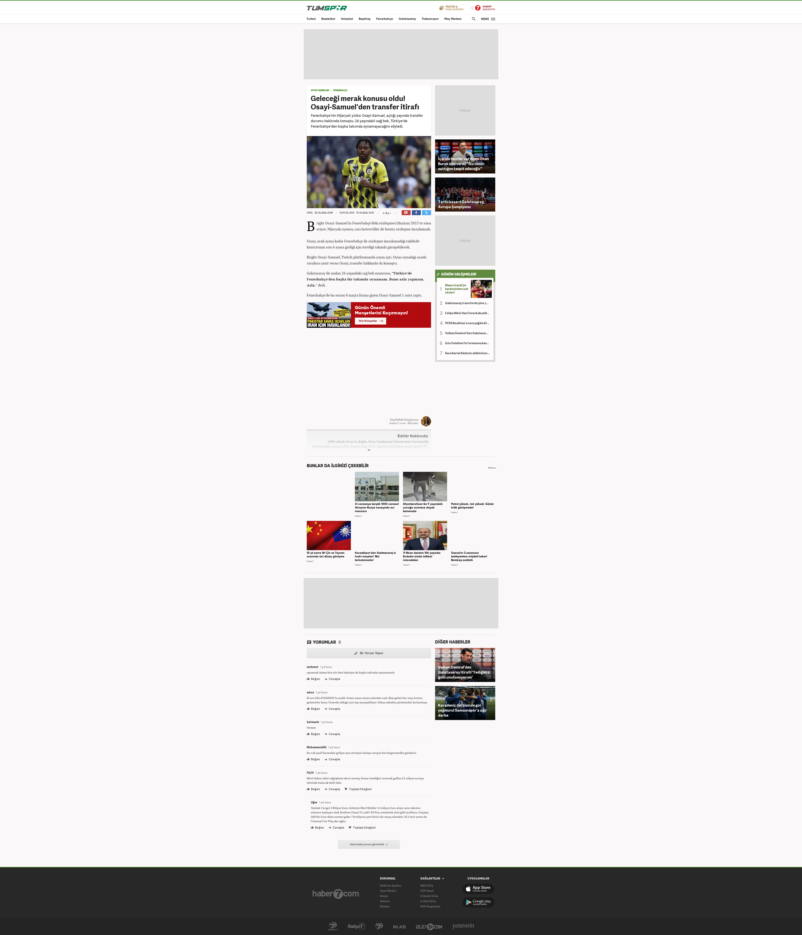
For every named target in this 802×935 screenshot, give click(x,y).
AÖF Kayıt (426, 891)
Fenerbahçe (384, 18)
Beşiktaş (365, 18)
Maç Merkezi (453, 18)
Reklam (385, 901)
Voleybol (347, 18)
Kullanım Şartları (390, 885)
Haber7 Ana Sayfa (483, 8)
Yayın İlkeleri (388, 891)
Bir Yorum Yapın (368, 653)
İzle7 (429, 926)
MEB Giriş (426, 885)
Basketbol (328, 18)
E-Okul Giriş (428, 901)
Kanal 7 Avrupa (379, 926)
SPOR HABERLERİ (320, 90)
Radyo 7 (356, 926)
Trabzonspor (430, 18)
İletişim (385, 906)
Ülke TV (399, 926)
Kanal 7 (333, 926)
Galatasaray (407, 18)
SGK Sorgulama (430, 906)
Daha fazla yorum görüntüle (369, 844)
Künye (384, 896)
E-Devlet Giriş (429, 896)
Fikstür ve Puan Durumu (451, 7)
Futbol (311, 18)
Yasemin (463, 926)
